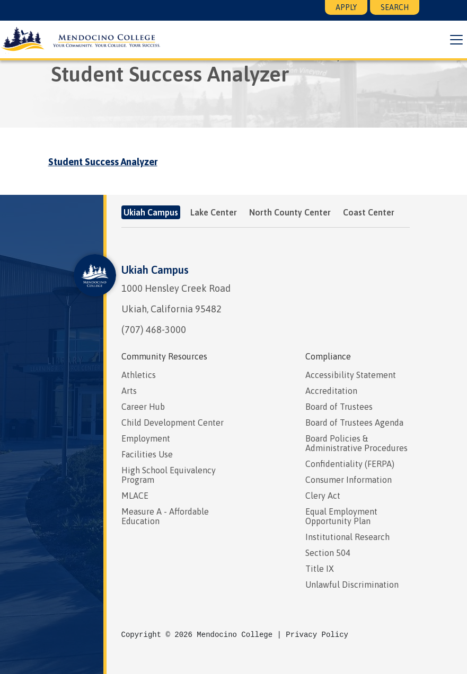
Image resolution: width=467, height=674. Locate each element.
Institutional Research (347, 537)
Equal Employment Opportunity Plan (341, 516)
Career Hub (143, 406)
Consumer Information (348, 479)
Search (395, 7)
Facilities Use (147, 454)
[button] (453, 39)
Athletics (138, 375)
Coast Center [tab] (368, 212)
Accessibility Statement (350, 375)
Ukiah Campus (155, 270)
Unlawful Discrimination (352, 584)
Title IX (319, 568)
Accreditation (331, 391)
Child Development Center (172, 422)
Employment (145, 438)
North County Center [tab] (290, 212)
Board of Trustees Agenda (354, 422)
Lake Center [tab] (213, 212)
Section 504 (327, 553)
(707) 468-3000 (153, 329)
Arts (129, 391)
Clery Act (322, 495)
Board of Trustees (339, 406)
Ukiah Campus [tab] (151, 212)
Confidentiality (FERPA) (349, 464)
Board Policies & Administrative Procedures (356, 443)
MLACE (134, 495)
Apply (346, 7)
